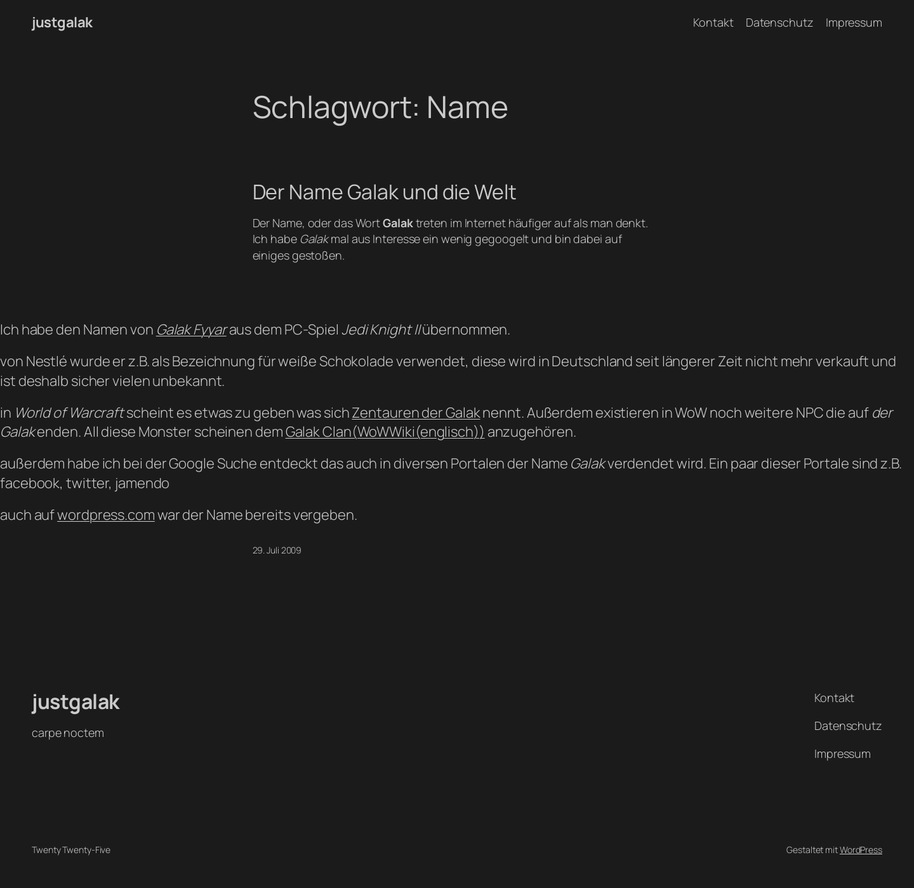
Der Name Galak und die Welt (385, 191)
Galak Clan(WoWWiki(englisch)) (385, 431)
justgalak (62, 22)
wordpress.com (106, 514)
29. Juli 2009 (277, 550)
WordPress (861, 850)
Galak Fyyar (191, 329)
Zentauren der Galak (416, 412)
